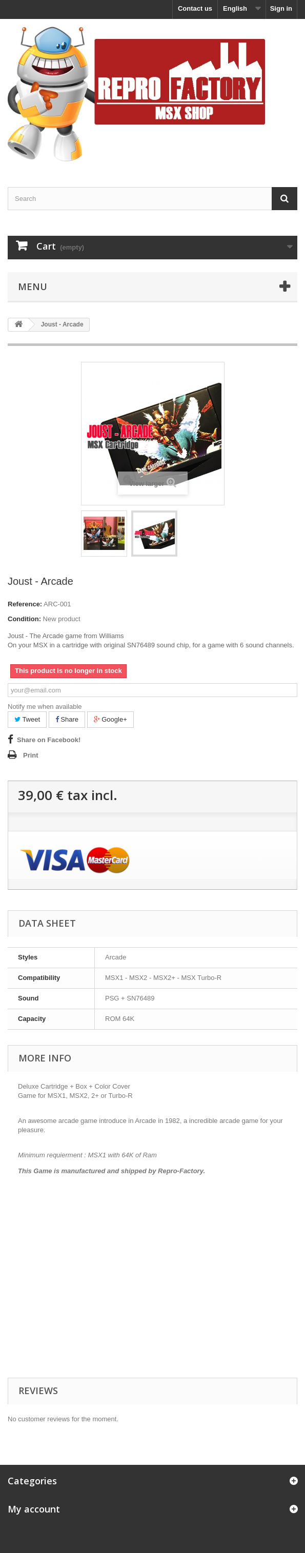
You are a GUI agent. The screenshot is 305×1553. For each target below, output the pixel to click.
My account (34, 1509)
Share (66, 719)
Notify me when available (45, 706)
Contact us (195, 8)
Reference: (25, 604)
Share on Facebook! (48, 740)
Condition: (24, 619)
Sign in (281, 8)
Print (30, 755)
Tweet (27, 719)
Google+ (110, 719)
